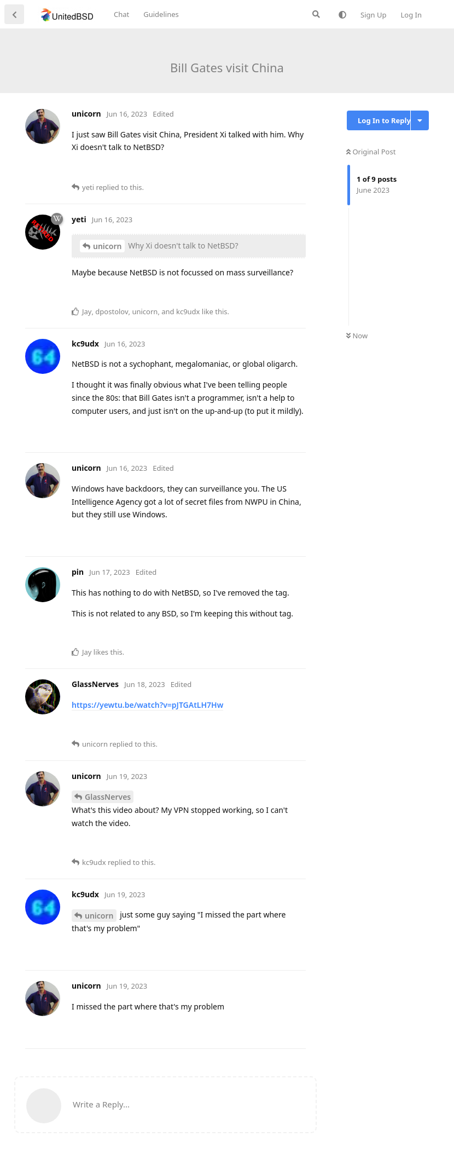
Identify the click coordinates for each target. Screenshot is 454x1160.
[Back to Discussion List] (14, 14)
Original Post (370, 152)
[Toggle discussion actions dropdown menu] (420, 120)
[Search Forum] (316, 14)
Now (357, 336)
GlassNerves (108, 797)
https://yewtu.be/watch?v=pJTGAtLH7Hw (147, 705)
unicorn (107, 246)
